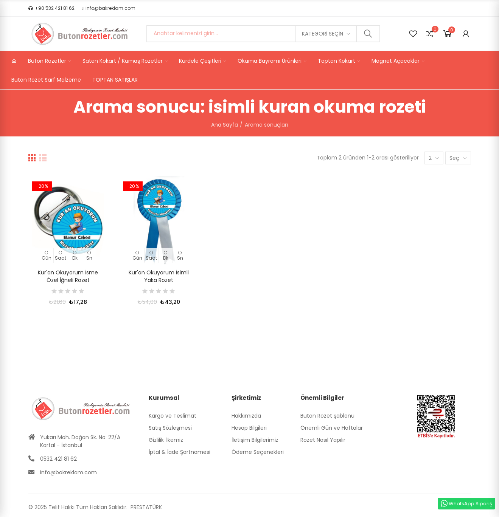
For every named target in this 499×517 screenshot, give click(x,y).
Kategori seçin (322, 33)
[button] (51, 8)
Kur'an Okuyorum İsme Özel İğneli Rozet (68, 276)
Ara (368, 33)
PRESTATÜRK (145, 507)
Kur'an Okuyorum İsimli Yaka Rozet (159, 276)
